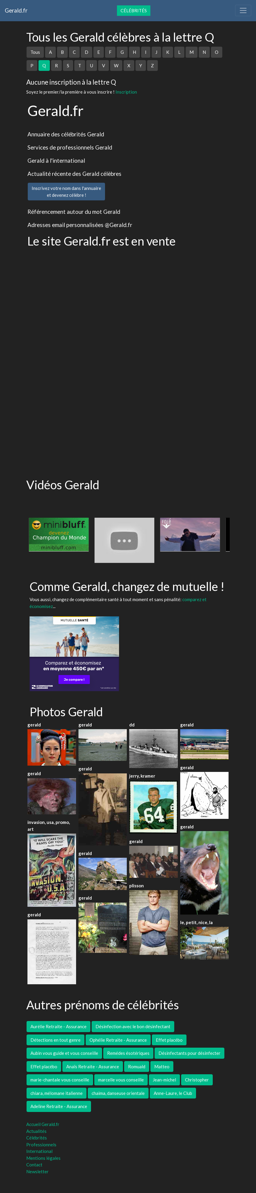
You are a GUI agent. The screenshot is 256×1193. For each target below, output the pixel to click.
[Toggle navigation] (243, 10)
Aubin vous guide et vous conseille (64, 1053)
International (39, 1151)
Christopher (197, 1079)
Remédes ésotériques (128, 1053)
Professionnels (41, 1144)
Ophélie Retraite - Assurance (118, 1040)
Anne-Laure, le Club (173, 1093)
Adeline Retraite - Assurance (58, 1106)
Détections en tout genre (55, 1040)
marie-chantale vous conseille (59, 1079)
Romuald (136, 1066)
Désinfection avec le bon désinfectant (132, 1026)
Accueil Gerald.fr (42, 1124)
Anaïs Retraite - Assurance (92, 1066)
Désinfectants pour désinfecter (189, 1053)
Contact (34, 1164)
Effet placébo (169, 1040)
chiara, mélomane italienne (56, 1093)
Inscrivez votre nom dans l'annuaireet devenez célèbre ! (66, 191)
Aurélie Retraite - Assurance (58, 1026)
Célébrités (134, 10)
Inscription (126, 92)
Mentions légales (43, 1158)
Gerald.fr (16, 10)
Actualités (36, 1131)
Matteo (161, 1066)
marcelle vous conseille (121, 1079)
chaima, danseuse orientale (118, 1093)
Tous (35, 52)
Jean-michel (164, 1079)
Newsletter (37, 1171)
